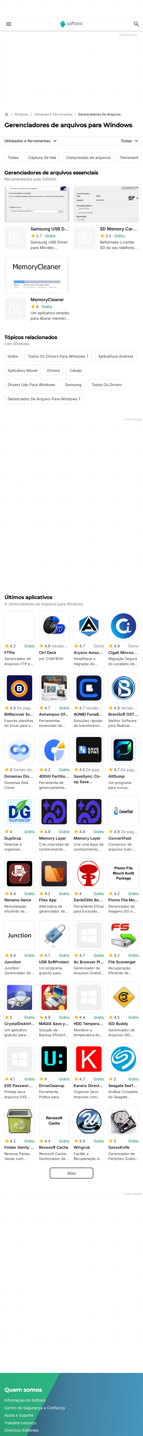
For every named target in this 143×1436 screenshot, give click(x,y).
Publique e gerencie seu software (34, 1395)
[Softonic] (71, 24)
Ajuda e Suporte (18, 1341)
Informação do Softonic (25, 1326)
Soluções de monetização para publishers (41, 1387)
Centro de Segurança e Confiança (34, 1334)
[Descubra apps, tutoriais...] (136, 24)
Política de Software (22, 1403)
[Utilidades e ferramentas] (53, 114)
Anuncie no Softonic (22, 1410)
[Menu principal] (8, 24)
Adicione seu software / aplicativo (34, 1364)
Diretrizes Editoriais (21, 1357)
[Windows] (21, 114)
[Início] (6, 114)
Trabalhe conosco (20, 1349)
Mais (71, 1099)
